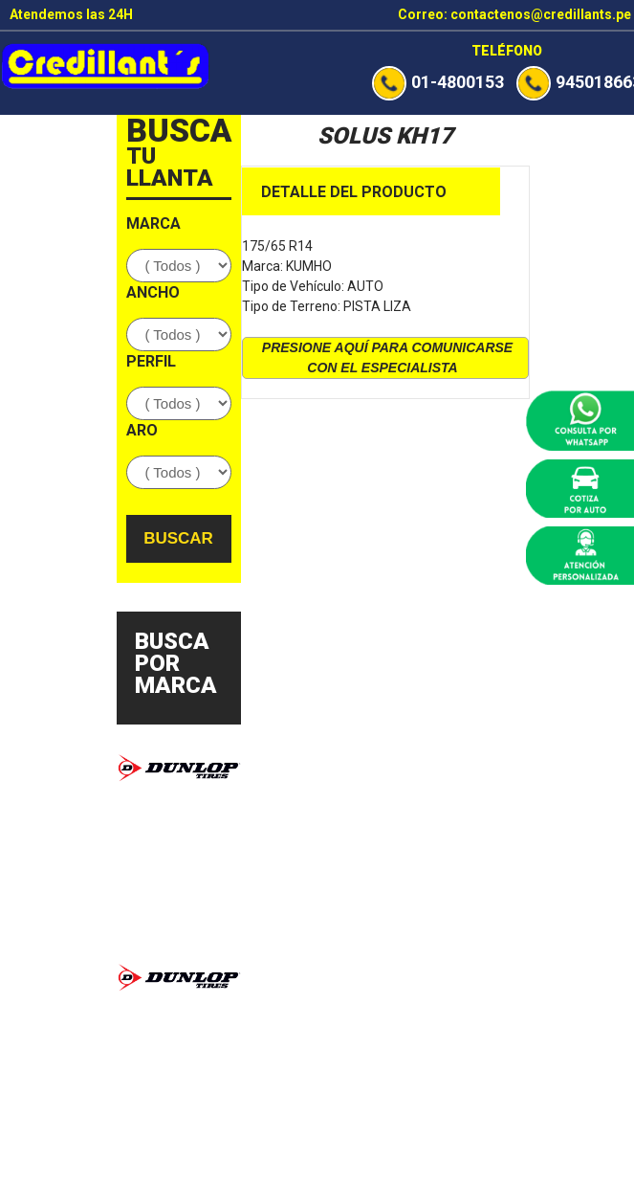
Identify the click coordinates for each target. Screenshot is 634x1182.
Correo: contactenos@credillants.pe (514, 14)
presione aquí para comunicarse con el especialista (387, 357)
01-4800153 (438, 82)
